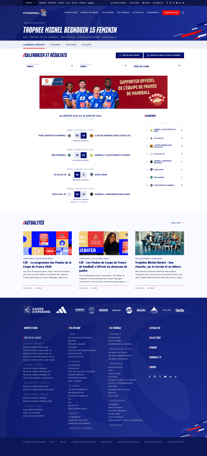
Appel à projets (75, 381)
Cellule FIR (73, 405)
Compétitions (70, 13)
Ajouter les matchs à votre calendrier (163, 55)
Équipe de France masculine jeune (38, 390)
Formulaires (114, 414)
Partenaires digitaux (77, 378)
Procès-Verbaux (115, 408)
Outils (68, 3)
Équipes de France (90, 13)
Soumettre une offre (78, 420)
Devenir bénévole (76, 375)
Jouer (72, 334)
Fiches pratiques (115, 417)
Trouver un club (76, 357)
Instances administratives (120, 356)
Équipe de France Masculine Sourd (39, 360)
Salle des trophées (31, 413)
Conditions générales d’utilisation (128, 442)
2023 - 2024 (43, 37)
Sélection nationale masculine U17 (39, 357)
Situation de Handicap (78, 396)
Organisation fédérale (121, 349)
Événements (153, 13)
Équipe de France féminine (35, 368)
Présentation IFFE (76, 393)
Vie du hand (108, 13)
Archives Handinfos (117, 411)
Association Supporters (34, 416)
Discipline (112, 377)
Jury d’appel (113, 396)
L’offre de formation (77, 390)
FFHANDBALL (115, 334)
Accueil (25, 37)
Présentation (114, 338)
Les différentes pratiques (79, 338)
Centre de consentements (175, 442)
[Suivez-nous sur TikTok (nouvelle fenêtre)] (183, 3)
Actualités (138, 13)
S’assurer (72, 347)
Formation (42, 3)
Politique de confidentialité (153, 442)
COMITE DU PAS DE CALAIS (68, 37)
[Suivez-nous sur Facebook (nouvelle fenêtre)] (167, 3)
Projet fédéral (115, 341)
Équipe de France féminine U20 (37, 372)
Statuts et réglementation (120, 383)
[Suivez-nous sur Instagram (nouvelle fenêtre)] (170, 3)
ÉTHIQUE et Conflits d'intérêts (122, 380)
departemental (54, 37)
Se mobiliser (73, 368)
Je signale (91, 3)
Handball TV (155, 357)
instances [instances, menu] (30, 3)
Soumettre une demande (79, 423)
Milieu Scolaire (75, 354)
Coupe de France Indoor (44, 259)
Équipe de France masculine (35, 347)
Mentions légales (106, 442)
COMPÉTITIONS (114, 374)
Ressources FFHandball (81, 428)
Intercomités (157, 259)
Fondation (82, 3)
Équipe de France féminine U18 (36, 375)
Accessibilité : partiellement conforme (83, 442)
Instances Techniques (118, 359)
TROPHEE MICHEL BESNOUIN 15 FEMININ (88, 37)
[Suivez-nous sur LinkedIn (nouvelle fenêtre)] (180, 3)
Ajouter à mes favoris (129, 55)
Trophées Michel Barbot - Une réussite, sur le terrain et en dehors (158, 265)
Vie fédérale (123, 13)
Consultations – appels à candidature (125, 420)
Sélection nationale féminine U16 (38, 378)
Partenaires (52, 3)
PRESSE (153, 367)
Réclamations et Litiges (119, 390)
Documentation (117, 401)
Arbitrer (72, 341)
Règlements (113, 404)
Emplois (74, 3)
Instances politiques (117, 353)
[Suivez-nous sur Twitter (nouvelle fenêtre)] (174, 3)
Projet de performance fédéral (82, 350)
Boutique (61, 3)
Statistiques (71, 45)
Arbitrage (112, 386)
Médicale (112, 393)
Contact (52, 442)
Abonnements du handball (120, 344)
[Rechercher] (183, 13)
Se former (74, 386)
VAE (69, 402)
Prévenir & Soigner (76, 344)
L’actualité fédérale (143, 259)
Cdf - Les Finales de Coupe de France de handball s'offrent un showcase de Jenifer (103, 267)
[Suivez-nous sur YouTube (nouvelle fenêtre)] (177, 3)
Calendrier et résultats (34, 45)
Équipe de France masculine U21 (37, 350)
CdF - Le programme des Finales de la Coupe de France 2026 (47, 265)
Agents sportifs (115, 367)
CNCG (110, 370)
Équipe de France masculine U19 (37, 354)
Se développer (74, 365)
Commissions (116, 364)
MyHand (153, 347)
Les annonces (74, 417)
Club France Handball (33, 410)
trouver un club (171, 13)
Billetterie (155, 338)
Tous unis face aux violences (81, 372)
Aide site (63, 442)
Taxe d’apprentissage (77, 409)
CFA (69, 399)
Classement (55, 45)
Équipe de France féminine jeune (37, 401)
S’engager (74, 362)
